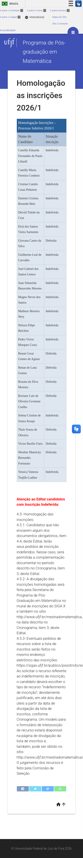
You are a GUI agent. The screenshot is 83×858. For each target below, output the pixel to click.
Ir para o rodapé (10, 17)
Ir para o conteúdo (11, 10)
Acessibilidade (7, 30)
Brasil (9, 4)
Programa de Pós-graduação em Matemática (44, 51)
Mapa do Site (59, 17)
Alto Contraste (60, 23)
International (34, 17)
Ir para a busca (59, 10)
